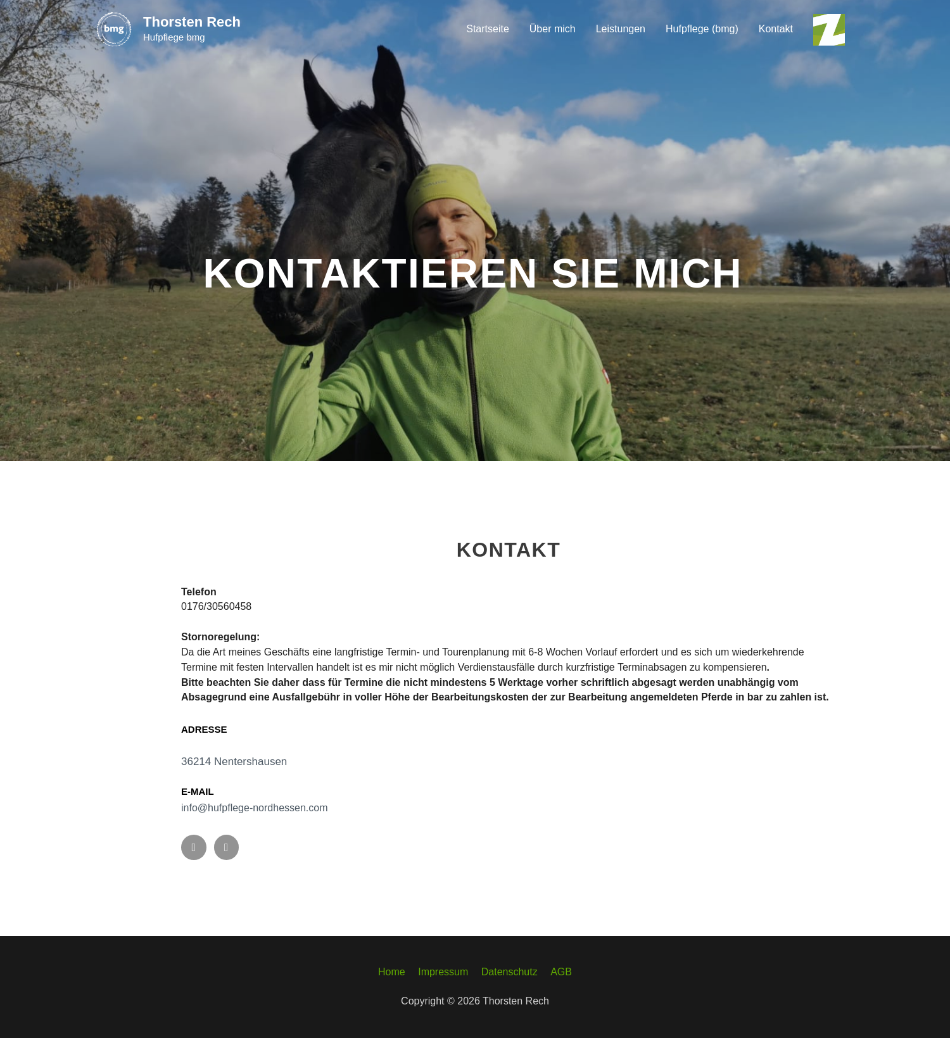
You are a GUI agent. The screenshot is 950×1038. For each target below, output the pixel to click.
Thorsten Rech (192, 22)
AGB (561, 971)
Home (391, 971)
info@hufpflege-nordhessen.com (254, 807)
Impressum (443, 971)
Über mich (552, 28)
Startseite (487, 28)
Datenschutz (509, 971)
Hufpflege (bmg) (702, 28)
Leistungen (620, 28)
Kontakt (776, 28)
